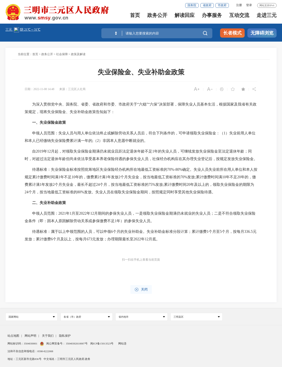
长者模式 (232, 33)
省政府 (207, 5)
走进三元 (267, 17)
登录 (249, 5)
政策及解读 (78, 54)
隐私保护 (65, 335)
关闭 (141, 289)
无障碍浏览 (262, 33)
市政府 (222, 5)
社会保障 (62, 54)
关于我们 (48, 335)
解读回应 (185, 17)
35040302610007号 (76, 343)
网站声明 (30, 335)
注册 (239, 5)
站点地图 (13, 335)
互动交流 (239, 17)
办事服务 (212, 17)
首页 (135, 17)
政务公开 (157, 17)
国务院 (192, 5)
